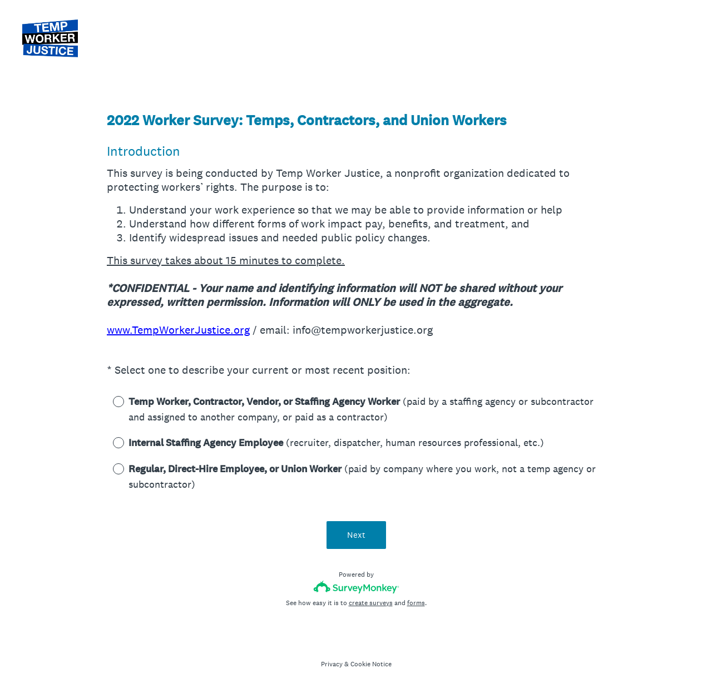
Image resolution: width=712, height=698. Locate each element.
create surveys (371, 602)
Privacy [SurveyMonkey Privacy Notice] (332, 664)
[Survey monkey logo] (356, 587)
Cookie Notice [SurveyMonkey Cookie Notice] (371, 664)
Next (356, 534)
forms (416, 602)
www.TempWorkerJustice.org (178, 330)
